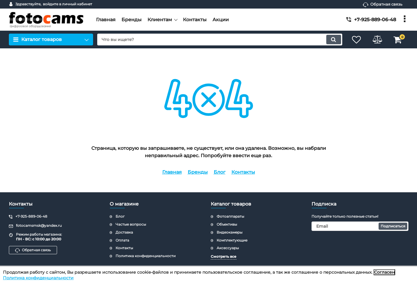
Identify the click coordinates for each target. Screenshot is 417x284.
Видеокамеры (229, 232)
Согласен (384, 272)
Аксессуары (228, 248)
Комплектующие (232, 240)
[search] (219, 39)
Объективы (227, 224)
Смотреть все (223, 256)
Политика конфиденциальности (38, 277)
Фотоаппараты (230, 216)
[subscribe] (359, 226)
